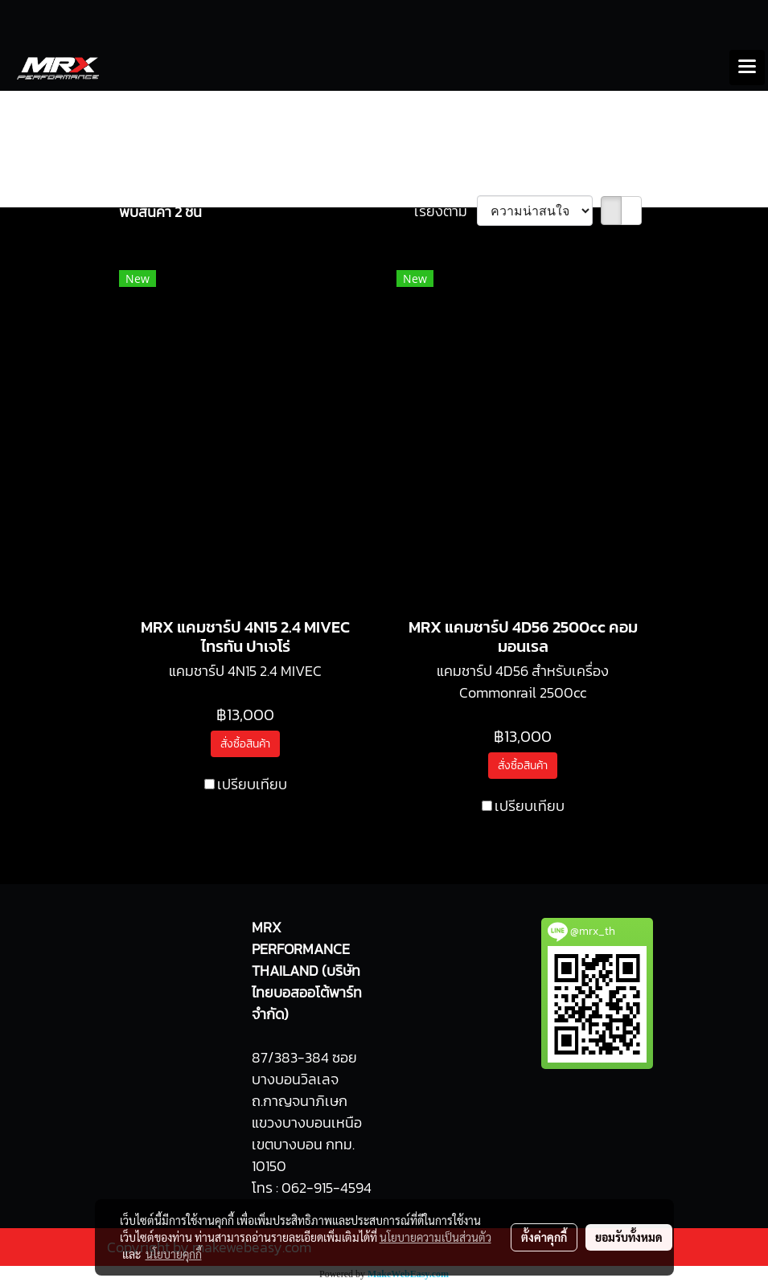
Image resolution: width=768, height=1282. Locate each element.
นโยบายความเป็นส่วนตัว (435, 1237)
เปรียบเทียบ (252, 784)
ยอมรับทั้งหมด (629, 1237)
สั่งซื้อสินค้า (245, 743)
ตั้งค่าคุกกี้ (544, 1237)
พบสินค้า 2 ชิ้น (160, 212)
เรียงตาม (445, 211)
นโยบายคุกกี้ (174, 1254)
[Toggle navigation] (747, 67)
